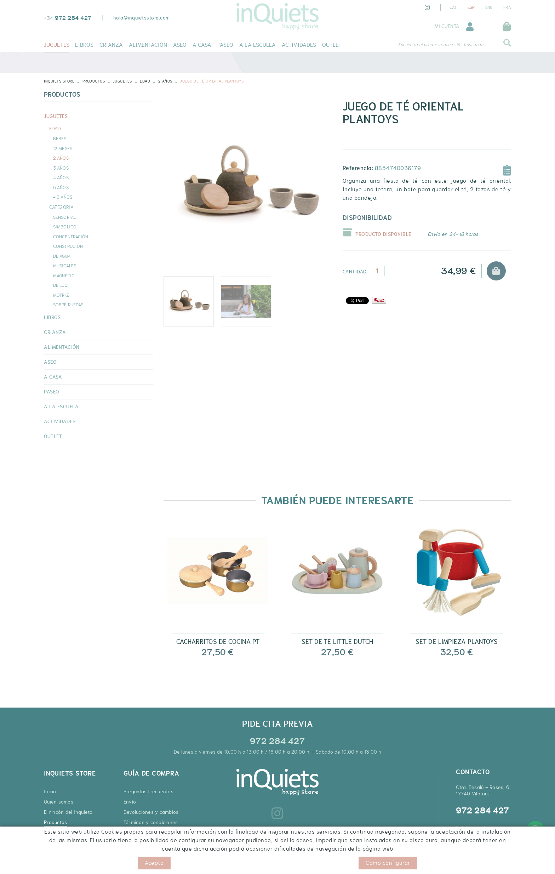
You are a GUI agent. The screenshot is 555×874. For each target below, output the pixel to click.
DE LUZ (60, 285)
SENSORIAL (64, 217)
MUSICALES (64, 265)
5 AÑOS (61, 187)
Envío (130, 802)
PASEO (51, 391)
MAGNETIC (63, 275)
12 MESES (62, 148)
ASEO (50, 362)
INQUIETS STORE (59, 81)
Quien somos (58, 802)
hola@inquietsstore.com (141, 17)
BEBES (60, 138)
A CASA (53, 377)
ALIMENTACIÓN (61, 347)
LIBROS (52, 317)
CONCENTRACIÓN (70, 236)
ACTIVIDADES (60, 421)
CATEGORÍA (61, 207)
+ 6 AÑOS (62, 197)
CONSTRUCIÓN (68, 246)
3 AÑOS (61, 168)
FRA (507, 7)
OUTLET (53, 436)
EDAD (145, 81)
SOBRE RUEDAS (68, 304)
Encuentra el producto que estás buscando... (442, 44)
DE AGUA (61, 256)
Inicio (50, 791)
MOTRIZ (61, 295)
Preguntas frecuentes (148, 791)
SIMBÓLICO (64, 227)
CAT (453, 7)
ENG (489, 7)
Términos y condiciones (151, 822)
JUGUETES (122, 81)
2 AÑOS (165, 81)
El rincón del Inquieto (68, 812)
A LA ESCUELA (61, 406)
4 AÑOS (61, 177)
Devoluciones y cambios (151, 812)
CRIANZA (55, 332)
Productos (93, 81)
